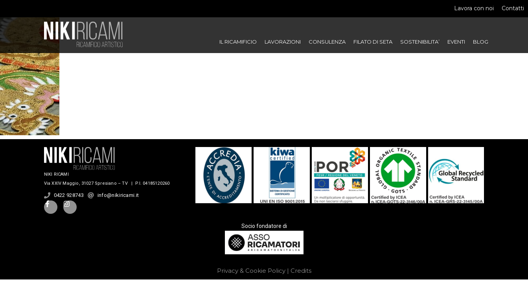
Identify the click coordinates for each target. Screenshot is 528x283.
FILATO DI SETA (372, 42)
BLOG (480, 42)
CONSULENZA (327, 42)
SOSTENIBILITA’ (420, 42)
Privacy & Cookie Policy (251, 270)
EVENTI (456, 42)
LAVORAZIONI (283, 42)
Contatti (513, 8)
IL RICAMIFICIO (238, 42)
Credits (301, 270)
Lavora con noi (474, 8)
